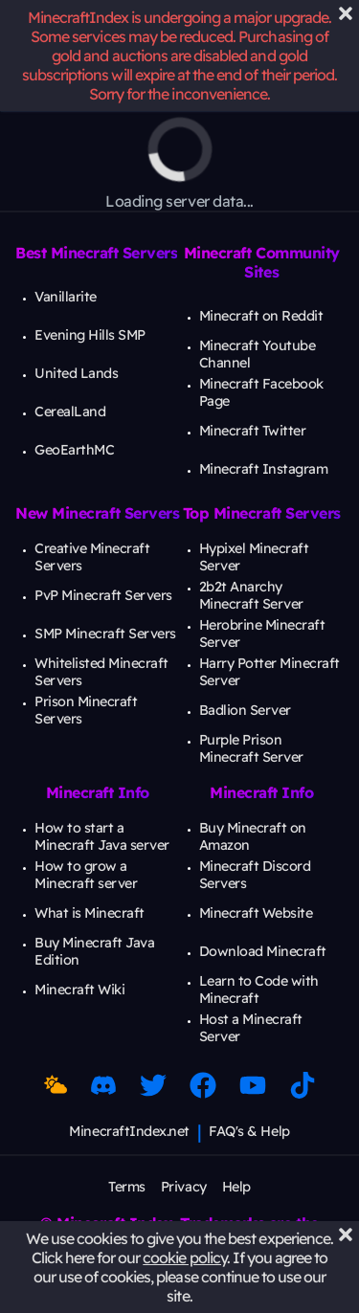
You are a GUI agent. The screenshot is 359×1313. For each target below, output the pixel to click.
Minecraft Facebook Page (261, 392)
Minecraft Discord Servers (255, 874)
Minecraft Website (256, 913)
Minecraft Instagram (263, 469)
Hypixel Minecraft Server (254, 557)
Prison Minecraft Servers (85, 710)
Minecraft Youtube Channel (257, 354)
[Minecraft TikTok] (302, 1085)
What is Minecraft (89, 913)
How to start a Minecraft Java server (101, 836)
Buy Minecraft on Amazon (252, 836)
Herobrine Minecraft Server (262, 633)
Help (236, 1186)
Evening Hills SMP (90, 335)
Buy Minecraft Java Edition (94, 951)
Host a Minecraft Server (251, 1028)
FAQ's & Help (249, 1131)
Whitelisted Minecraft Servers (101, 672)
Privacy (184, 1186)
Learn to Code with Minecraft (259, 989)
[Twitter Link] (153, 1085)
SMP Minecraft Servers (105, 633)
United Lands (76, 373)
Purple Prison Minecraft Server (251, 748)
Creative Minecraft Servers (91, 557)
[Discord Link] (103, 1085)
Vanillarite (65, 296)
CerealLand (69, 411)
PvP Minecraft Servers (103, 595)
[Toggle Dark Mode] (56, 1085)
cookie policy (185, 1257)
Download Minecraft (262, 951)
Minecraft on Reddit (261, 315)
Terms (127, 1186)
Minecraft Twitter (252, 430)
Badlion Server (245, 710)
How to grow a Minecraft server (85, 874)
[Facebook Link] (203, 1085)
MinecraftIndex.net (129, 1131)
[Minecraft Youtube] (253, 1085)
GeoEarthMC (74, 449)
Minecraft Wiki (79, 989)
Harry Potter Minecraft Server (269, 672)
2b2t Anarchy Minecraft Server (251, 595)
